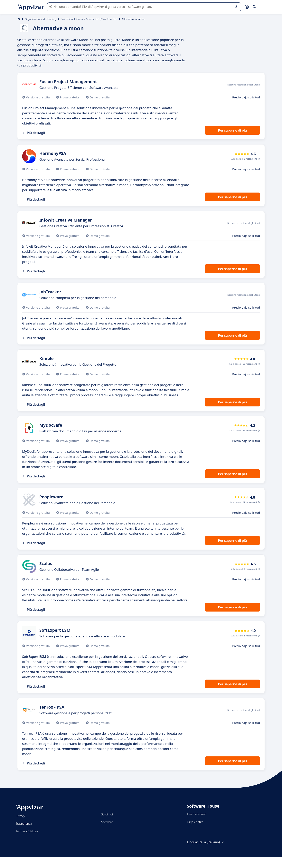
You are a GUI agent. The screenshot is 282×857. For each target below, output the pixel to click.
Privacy (20, 816)
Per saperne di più (232, 130)
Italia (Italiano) (212, 842)
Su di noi (107, 814)
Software (107, 822)
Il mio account (196, 814)
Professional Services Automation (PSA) (83, 19)
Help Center (195, 822)
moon (113, 19)
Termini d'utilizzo (27, 831)
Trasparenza (24, 823)
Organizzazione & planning (40, 19)
